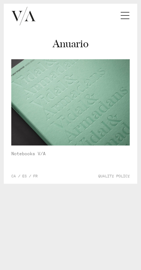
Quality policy (114, 176)
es (24, 176)
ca (13, 176)
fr (35, 176)
